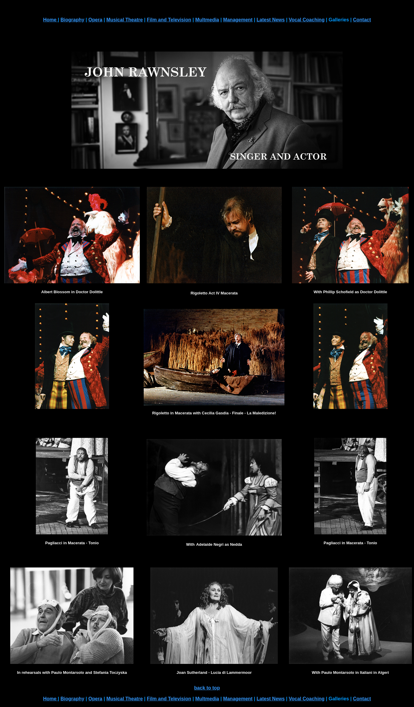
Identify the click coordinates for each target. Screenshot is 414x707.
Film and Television (169, 19)
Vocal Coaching (307, 19)
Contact (362, 19)
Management (237, 19)
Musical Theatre (124, 19)
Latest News (271, 19)
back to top (207, 687)
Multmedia (207, 19)
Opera (95, 19)
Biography (72, 19)
